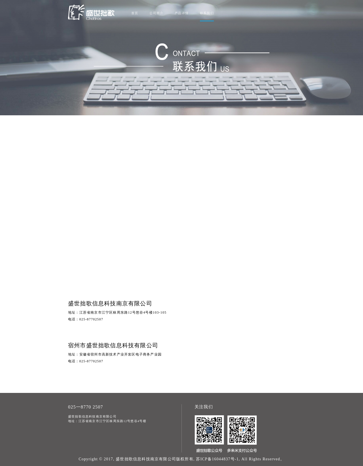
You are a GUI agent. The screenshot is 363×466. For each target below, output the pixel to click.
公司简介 (156, 13)
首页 (134, 13)
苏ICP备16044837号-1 (217, 459)
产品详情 (182, 13)
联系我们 (207, 13)
